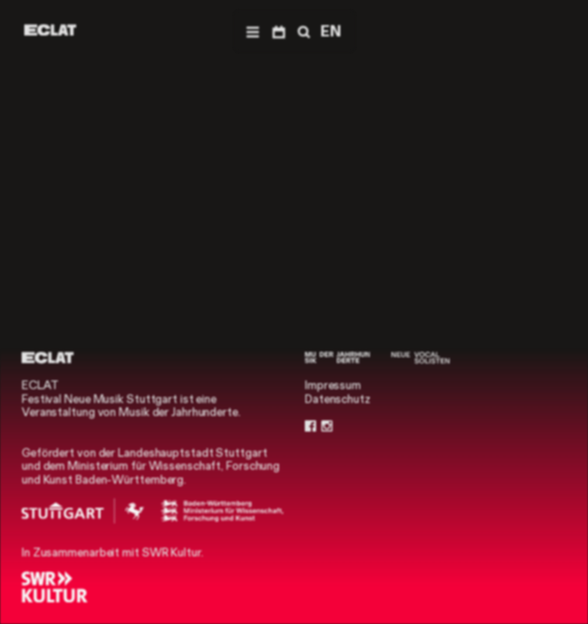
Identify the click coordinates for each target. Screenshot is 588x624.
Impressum (333, 385)
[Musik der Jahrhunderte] (337, 357)
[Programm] (278, 31)
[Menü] (252, 31)
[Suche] (302, 31)
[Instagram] (327, 426)
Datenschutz (338, 399)
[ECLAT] (50, 30)
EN (330, 31)
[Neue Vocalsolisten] (420, 357)
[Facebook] (310, 426)
